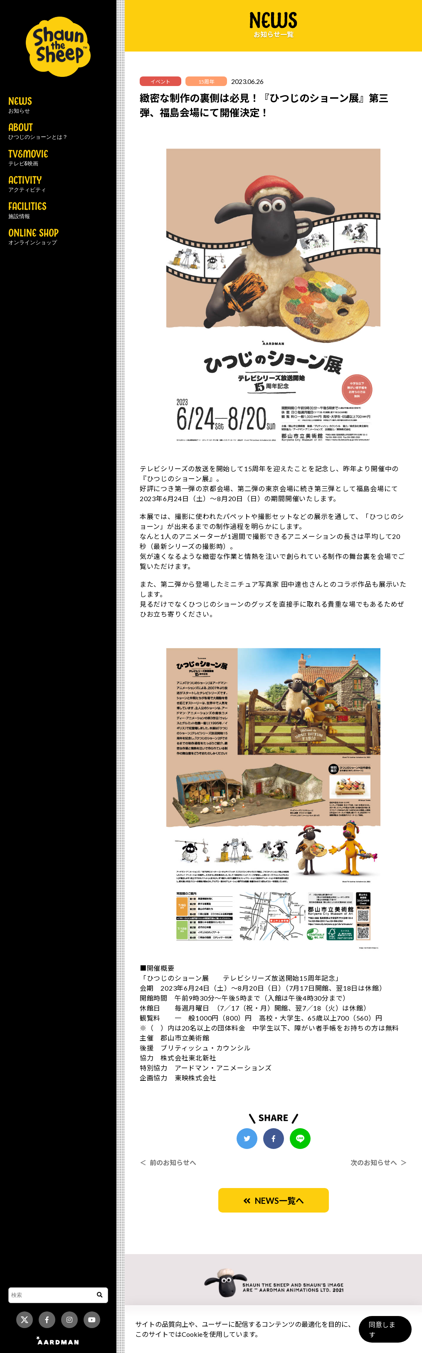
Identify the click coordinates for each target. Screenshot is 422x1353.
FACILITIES (27, 211)
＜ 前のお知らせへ (168, 1162)
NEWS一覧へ (273, 1200)
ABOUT (38, 132)
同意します (385, 1333)
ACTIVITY (27, 184)
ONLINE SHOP (33, 237)
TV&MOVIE (28, 158)
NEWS (20, 105)
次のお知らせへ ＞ (378, 1162)
